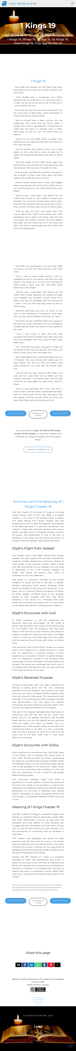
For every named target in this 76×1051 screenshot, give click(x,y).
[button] (19, 965)
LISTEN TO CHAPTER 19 (38, 450)
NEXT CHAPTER (60, 413)
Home (38, 1033)
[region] (38, 68)
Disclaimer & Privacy (38, 1037)
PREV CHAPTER (16, 413)
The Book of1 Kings (38, 414)
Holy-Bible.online (23, 3)
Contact (38, 1041)
